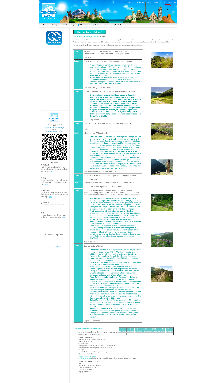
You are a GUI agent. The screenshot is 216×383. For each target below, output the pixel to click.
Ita (160, 2)
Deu (140, 2)
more (52, 171)
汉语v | (168, 2)
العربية (173, 2)
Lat (164, 2)
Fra (144, 2)
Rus (136, 2)
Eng (133, 2)
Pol (154, 2)
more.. (57, 207)
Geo (129, 2)
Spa (157, 2)
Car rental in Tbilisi (54, 247)
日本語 (148, 2)
